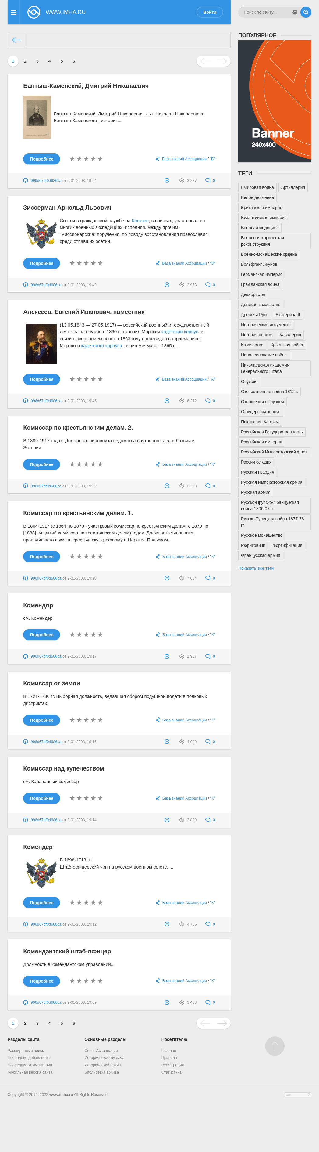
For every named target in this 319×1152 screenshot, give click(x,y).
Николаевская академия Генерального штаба (265, 368)
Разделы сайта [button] (23, 1039)
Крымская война (287, 344)
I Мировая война (257, 187)
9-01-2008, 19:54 (82, 181)
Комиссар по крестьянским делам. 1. (78, 513)
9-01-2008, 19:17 (82, 656)
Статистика (171, 1072)
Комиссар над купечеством (63, 768)
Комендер (38, 846)
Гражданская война (260, 284)
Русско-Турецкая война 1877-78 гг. (272, 522)
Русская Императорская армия (271, 482)
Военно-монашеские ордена (269, 254)
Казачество (252, 344)
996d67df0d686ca (46, 181)
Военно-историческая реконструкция (262, 241)
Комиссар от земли (51, 683)
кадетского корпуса (101, 345)
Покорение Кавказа (260, 421)
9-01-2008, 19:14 (82, 820)
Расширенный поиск (26, 1051)
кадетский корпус (179, 331)
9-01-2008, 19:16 (82, 742)
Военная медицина (260, 227)
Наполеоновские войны (264, 354)
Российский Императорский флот (274, 452)
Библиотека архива (101, 1072)
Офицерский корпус (261, 411)
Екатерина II (288, 314)
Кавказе (140, 220)
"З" (212, 263)
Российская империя (261, 441)
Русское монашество (261, 535)
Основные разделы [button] (105, 1039)
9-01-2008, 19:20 (82, 578)
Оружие (249, 381)
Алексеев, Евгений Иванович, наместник (83, 312)
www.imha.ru (61, 1094)
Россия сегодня (256, 462)
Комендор (38, 605)
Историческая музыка (103, 1058)
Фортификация (287, 545)
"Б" (212, 159)
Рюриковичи (253, 545)
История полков (256, 334)
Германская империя (261, 274)
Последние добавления (29, 1058)
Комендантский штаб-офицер (67, 951)
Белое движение (257, 197)
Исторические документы (266, 324)
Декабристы (253, 294)
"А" (212, 379)
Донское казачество (260, 304)
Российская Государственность (272, 431)
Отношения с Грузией (262, 401)
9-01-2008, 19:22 (82, 486)
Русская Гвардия (257, 472)
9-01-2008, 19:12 (82, 924)
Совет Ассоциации (101, 1051)
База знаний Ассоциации (184, 159)
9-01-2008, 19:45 (82, 401)
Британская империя (261, 207)
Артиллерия (293, 187)
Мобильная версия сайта (30, 1072)
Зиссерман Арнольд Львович (67, 207)
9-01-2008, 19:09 (82, 1002)
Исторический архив (102, 1065)
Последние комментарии (30, 1065)
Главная (168, 1051)
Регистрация (172, 1065)
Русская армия (255, 492)
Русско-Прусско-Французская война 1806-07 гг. (270, 505)
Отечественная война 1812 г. (269, 391)
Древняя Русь (254, 314)
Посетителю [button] (174, 1039)
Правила (169, 1058)
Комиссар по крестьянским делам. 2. (78, 427)
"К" (212, 464)
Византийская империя (264, 217)
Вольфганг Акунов (259, 264)
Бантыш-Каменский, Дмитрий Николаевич (86, 85)
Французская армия (260, 555)
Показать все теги (256, 568)
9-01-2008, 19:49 (82, 285)
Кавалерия (290, 334)
